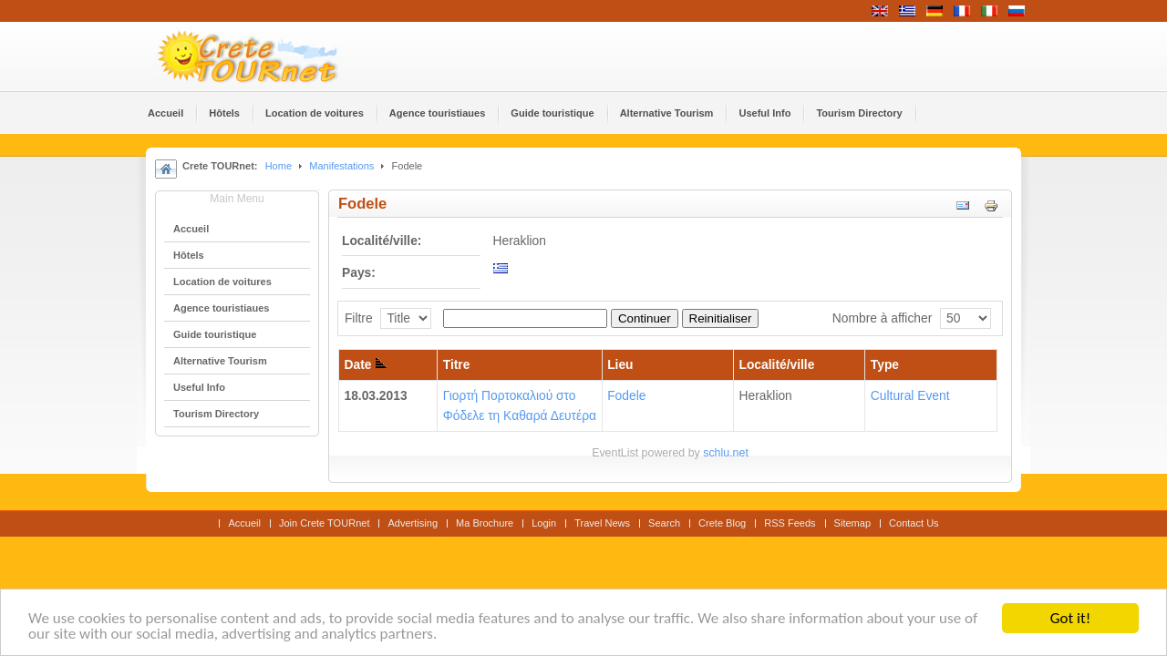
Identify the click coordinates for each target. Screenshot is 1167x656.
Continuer (644, 318)
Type (885, 365)
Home (278, 165)
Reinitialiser (720, 318)
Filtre (359, 318)
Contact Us (914, 523)
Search (664, 523)
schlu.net (726, 452)
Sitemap (852, 523)
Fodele (626, 396)
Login (544, 523)
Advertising (412, 523)
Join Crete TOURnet (324, 523)
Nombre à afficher (882, 318)
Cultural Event (910, 396)
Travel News (602, 523)
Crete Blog (722, 523)
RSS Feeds (789, 523)
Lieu (620, 365)
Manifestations (341, 165)
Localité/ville (777, 365)
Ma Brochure (484, 523)
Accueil (244, 523)
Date (366, 365)
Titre (456, 365)
